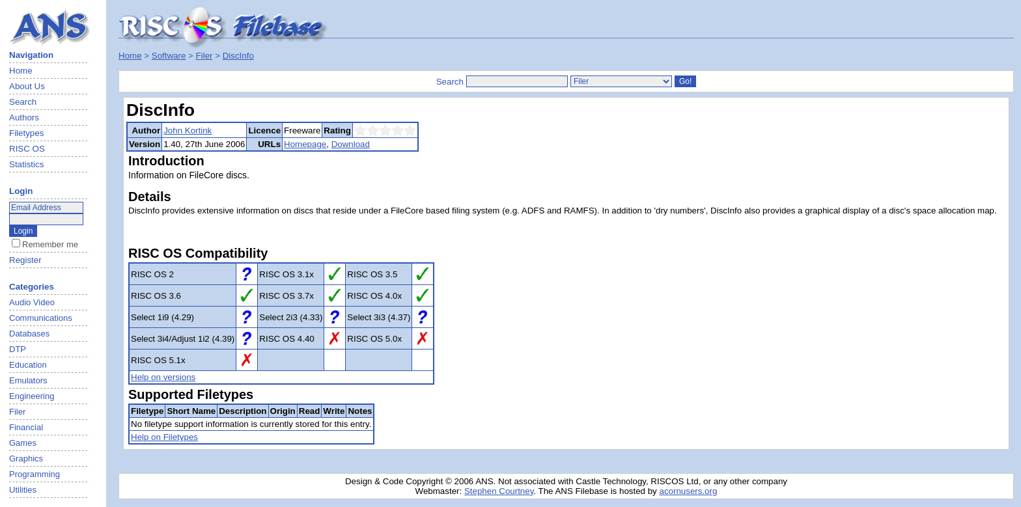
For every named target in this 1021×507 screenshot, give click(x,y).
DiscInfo (238, 56)
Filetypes (26, 133)
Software (169, 56)
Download (350, 144)
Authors (24, 117)
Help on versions (163, 377)
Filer (204, 56)
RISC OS (27, 149)
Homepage (305, 144)
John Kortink (187, 130)
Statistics (26, 164)
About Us (27, 86)
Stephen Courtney (498, 491)
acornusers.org (688, 491)
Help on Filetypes (164, 437)
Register (25, 260)
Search (22, 102)
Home (21, 70)
